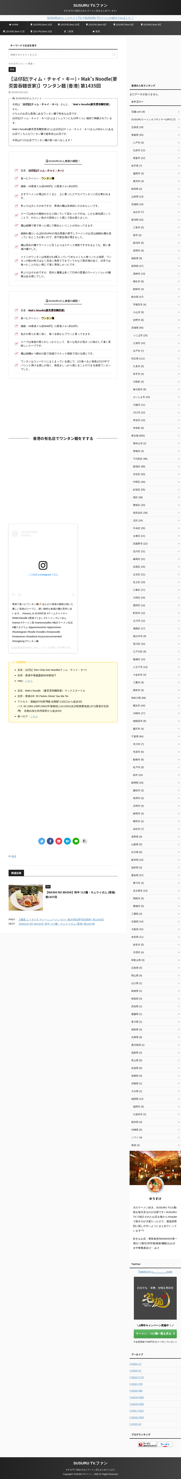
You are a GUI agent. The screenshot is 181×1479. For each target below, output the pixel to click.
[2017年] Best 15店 (41, 31)
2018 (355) (137, 1404)
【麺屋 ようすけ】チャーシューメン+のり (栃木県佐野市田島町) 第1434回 (61, 919)
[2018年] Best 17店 (14, 31)
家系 (96, 31)
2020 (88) (136, 1390)
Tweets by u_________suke (155, 1271)
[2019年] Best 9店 (151, 24)
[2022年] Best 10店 (69, 24)
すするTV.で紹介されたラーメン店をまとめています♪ (90, 1470)
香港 (14, 856)
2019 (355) (137, 1397)
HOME (14, 24)
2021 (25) (136, 1384)
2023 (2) (135, 1370)
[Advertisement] (63, 406)
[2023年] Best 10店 (41, 24)
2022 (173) (137, 1377)
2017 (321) (137, 1410)
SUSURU (16, 647)
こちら (29, 680)
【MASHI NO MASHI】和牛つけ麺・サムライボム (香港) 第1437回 (56, 923)
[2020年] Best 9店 (123, 24)
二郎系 (68, 31)
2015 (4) (135, 1424)
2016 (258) (137, 1417)
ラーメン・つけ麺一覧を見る (155, 1333)
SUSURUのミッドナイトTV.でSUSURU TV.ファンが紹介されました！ (90, 17)
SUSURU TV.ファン (90, 5)
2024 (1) (135, 1364)
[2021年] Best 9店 (96, 24)
